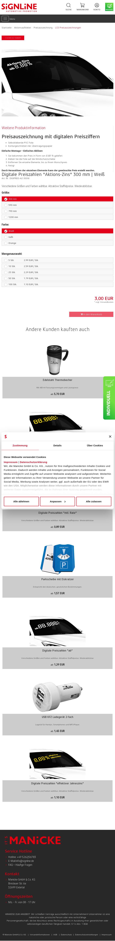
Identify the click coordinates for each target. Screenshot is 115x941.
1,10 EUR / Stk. (20, 284)
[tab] (24, 128)
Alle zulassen (93, 501)
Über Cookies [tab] (95, 445)
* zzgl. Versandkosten (103, 302)
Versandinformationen (40, 934)
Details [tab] (57, 445)
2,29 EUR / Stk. (20, 272)
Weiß (9, 231)
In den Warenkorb (91, 314)
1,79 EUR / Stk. (20, 278)
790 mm (10, 211)
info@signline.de (25, 861)
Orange (10, 243)
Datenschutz (66, 934)
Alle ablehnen (21, 501)
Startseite (6, 27)
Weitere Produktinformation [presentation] (23, 128)
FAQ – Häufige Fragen (20, 864)
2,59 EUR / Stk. (20, 266)
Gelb (8, 237)
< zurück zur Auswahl (13, 38)
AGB (55, 934)
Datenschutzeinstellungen (86, 934)
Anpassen (57, 501)
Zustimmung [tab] (20, 445)
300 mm (10, 199)
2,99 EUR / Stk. (20, 260)
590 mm (10, 205)
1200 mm (11, 217)
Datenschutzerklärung (33, 462)
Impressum (11, 462)
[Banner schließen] (110, 436)
